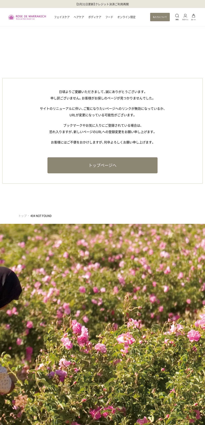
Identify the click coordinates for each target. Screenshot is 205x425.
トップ (22, 216)
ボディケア (94, 17)
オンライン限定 (126, 17)
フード (109, 17)
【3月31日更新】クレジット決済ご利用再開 (102, 4)
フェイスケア (62, 17)
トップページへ (102, 165)
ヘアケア (79, 17)
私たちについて (160, 17)
